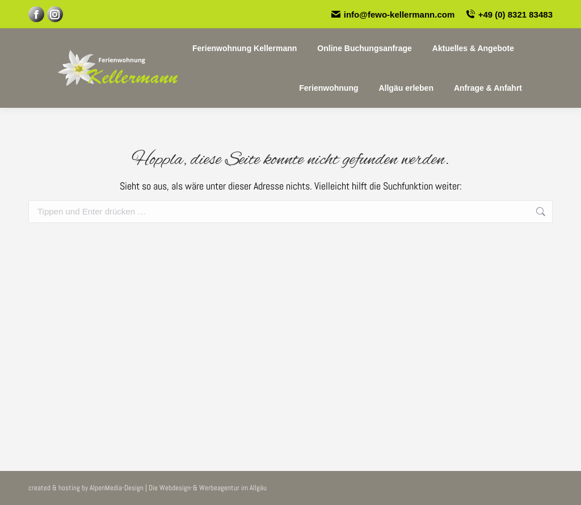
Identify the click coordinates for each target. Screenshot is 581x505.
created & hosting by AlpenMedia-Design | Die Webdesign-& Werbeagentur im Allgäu (147, 488)
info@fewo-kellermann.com (392, 14)
